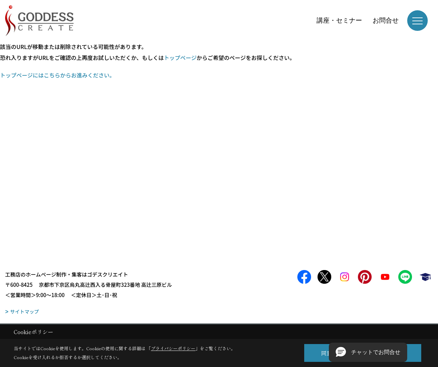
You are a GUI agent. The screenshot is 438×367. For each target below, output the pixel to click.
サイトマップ (24, 311)
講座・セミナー (339, 20)
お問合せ (386, 20)
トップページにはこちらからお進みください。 (57, 75)
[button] (368, 352)
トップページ (180, 57)
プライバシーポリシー (173, 348)
